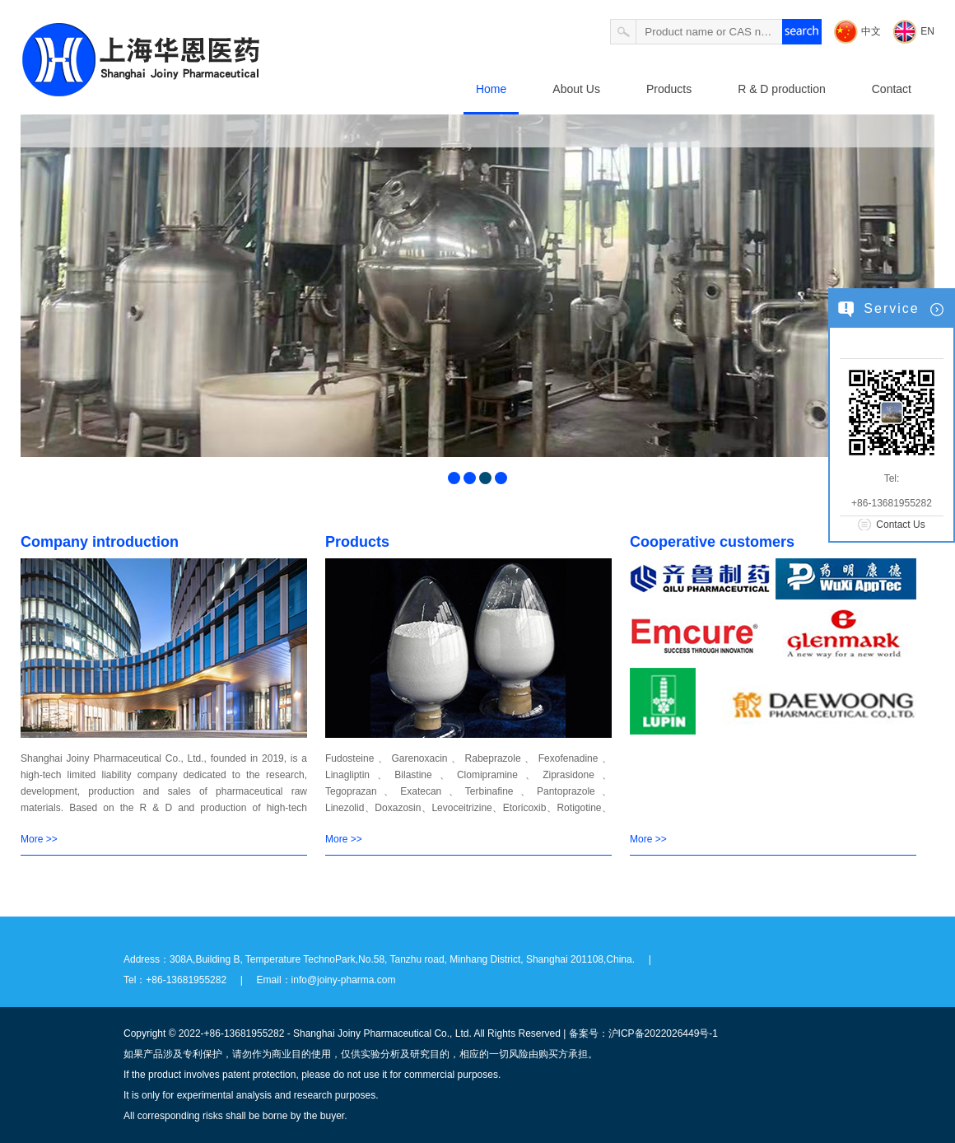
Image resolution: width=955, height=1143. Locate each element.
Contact (891, 89)
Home (491, 89)
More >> (39, 839)
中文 (871, 31)
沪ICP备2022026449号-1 (663, 1033)
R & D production (782, 89)
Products (669, 89)
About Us (576, 89)
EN (927, 31)
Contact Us (900, 524)
